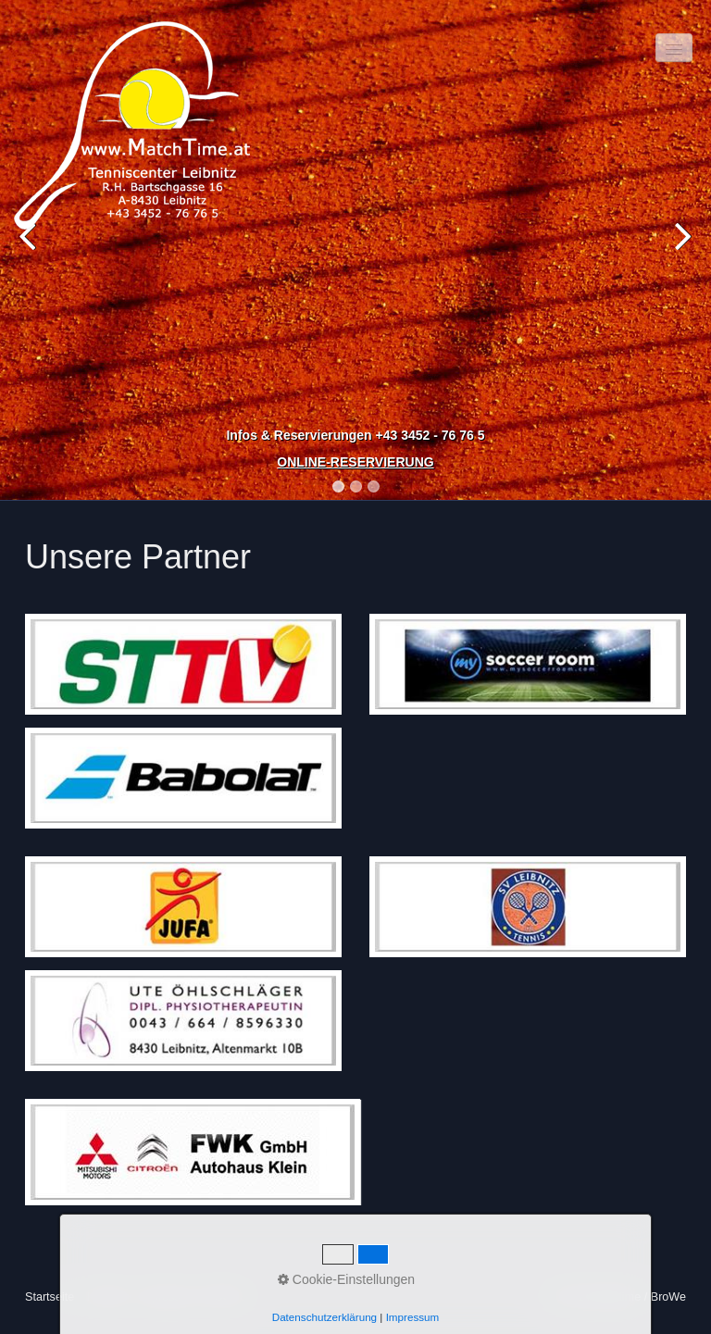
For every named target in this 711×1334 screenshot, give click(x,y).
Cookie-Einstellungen (346, 1279)
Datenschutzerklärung (324, 1317)
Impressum (413, 1317)
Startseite (49, 1296)
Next (678, 253)
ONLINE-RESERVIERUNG (355, 462)
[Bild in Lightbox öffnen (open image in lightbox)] (183, 664)
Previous (32, 253)
